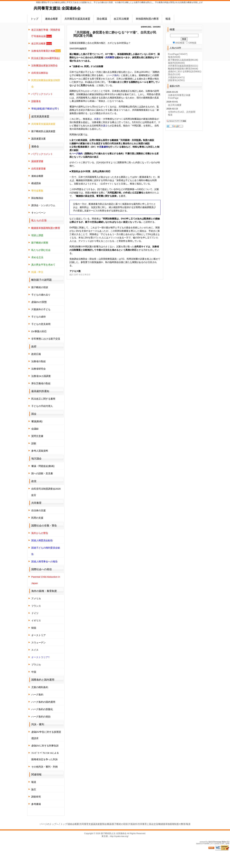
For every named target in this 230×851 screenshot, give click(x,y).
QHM (227, 843)
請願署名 (176, 80)
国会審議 (102, 18)
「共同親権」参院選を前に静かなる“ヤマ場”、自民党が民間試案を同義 (114, 34)
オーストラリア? (40, 657)
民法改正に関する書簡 (43, 398)
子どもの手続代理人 (42, 406)
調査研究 (36, 796)
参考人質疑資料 (39, 450)
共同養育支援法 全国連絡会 (57, 8)
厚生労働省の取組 (40, 383)
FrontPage (177, 54)
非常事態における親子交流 (45, 338)
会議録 (34, 428)
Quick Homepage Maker (217, 842)
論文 (33, 789)
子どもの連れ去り (40, 294)
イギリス (36, 620)
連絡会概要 (51, 18)
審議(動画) (36, 421)
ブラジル (36, 664)
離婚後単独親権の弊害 (183, 68)
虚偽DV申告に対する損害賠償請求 (46, 735)
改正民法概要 (121, 18)
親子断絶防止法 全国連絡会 (113, 833)
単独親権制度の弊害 (147, 18)
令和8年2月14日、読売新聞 (181, 112)
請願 (33, 443)
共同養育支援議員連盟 (77, 18)
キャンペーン (38, 212)
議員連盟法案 (38, 138)
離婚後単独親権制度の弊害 (172, 824)
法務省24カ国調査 (41, 376)
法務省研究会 (38, 368)
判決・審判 (37, 724)
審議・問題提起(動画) (42, 466)
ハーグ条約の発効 (40, 716)
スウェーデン (38, 642)
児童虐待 (103, 147)
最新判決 (176, 63)
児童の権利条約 (39, 687)
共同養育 (109, 57)
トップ (34, 18)
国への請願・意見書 (42, 473)
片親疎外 (176, 77)
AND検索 (179, 42)
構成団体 (36, 183)
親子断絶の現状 (39, 287)
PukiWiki (206, 843)
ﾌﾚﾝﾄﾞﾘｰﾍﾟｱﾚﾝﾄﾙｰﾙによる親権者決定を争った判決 (45, 756)
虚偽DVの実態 (39, 302)
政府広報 (36, 354)
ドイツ (34, 613)
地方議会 (36, 458)
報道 (168, 18)
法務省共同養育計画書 (179, 95)
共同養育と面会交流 (148, 824)
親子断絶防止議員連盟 (43, 131)
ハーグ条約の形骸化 (42, 709)
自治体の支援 (38, 510)
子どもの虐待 (38, 316)
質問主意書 (37, 436)
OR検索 (191, 42)
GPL (223, 843)
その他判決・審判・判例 (44, 766)
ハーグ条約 (113, 75)
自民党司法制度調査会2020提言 (46, 491)
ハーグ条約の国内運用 (43, 702)
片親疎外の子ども (40, 309)
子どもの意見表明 (40, 324)
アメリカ (36, 598)
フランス (36, 605)
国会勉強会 (37, 198)
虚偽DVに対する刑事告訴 (45, 745)
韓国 (33, 627)
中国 (33, 672)
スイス (34, 650)
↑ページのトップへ (48, 824)
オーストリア (38, 635)
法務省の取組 (38, 361)
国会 (174, 74)
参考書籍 (36, 804)
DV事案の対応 (39, 331)
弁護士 (97, 119)
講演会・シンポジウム (43, 205)
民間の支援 (37, 517)
